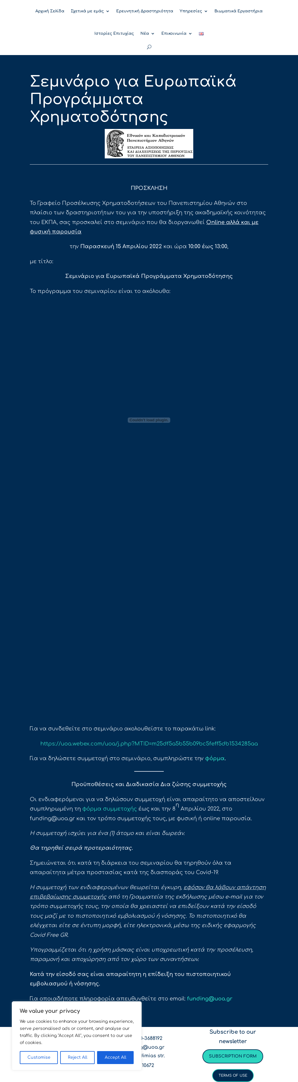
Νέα (144, 34)
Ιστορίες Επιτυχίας (114, 34)
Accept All (115, 1057)
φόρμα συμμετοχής (109, 809)
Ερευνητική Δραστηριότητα (144, 11)
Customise (38, 1057)
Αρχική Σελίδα (49, 11)
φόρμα (215, 758)
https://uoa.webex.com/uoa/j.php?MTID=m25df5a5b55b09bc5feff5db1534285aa (149, 744)
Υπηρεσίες (191, 11)
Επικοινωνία (173, 34)
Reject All (77, 1057)
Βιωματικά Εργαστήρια (239, 11)
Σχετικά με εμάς (87, 11)
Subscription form (233, 1056)
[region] (77, 1035)
